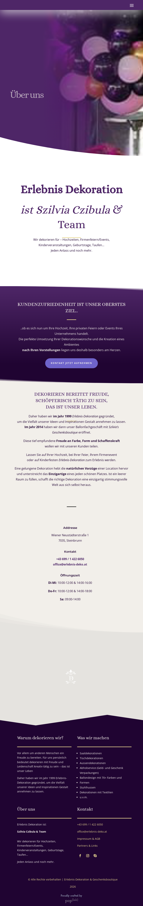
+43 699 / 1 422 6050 (68, 559)
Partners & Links (87, 845)
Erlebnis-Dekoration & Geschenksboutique (91, 879)
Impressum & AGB (88, 838)
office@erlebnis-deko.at (68, 564)
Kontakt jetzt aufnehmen (71, 363)
